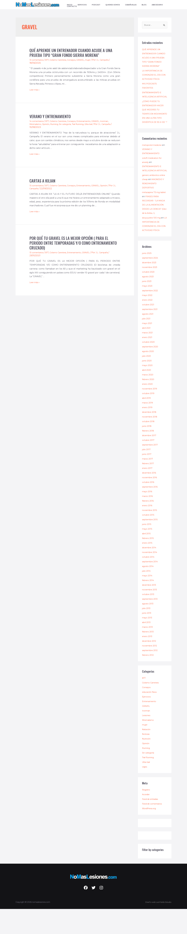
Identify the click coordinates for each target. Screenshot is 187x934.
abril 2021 (147, 353)
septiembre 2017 (150, 470)
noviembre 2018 (150, 442)
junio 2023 (147, 306)
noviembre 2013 (150, 614)
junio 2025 (147, 278)
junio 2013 (147, 638)
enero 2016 (147, 530)
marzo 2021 (148, 357)
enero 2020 (148, 409)
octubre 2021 (149, 329)
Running (56, 124)
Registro (146, 815)
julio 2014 (147, 596)
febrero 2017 (148, 488)
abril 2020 (147, 395)
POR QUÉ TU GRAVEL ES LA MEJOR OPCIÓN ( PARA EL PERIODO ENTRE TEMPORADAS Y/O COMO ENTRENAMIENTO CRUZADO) (73, 243)
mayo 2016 (147, 516)
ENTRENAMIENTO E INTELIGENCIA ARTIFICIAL (153, 101)
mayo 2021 (147, 348)
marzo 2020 (148, 399)
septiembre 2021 (150, 334)
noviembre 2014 (150, 577)
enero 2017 (148, 493)
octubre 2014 (149, 582)
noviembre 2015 (150, 535)
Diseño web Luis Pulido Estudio (157, 927)
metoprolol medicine (153, 162)
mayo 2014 (147, 600)
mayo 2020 (148, 390)
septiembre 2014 (150, 586)
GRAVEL (86, 60)
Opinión (47, 124)
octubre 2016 (149, 507)
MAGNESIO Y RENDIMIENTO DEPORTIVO (150, 208)
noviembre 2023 (150, 292)
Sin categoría (69, 124)
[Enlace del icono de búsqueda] (170, 4)
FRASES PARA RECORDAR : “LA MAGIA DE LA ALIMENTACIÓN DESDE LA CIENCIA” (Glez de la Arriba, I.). (154, 229)
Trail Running (84, 124)
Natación (146, 754)
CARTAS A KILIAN (42, 181)
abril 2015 (147, 558)
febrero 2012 (148, 680)
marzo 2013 (148, 652)
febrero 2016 (148, 526)
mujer (94, 60)
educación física (150, 717)
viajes (145, 792)
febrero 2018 (148, 456)
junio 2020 (147, 385)
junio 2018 (147, 451)
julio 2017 (147, 474)
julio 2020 (147, 381)
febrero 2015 (148, 563)
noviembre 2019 (150, 413)
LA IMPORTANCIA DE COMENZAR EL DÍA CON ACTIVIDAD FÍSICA (154, 79)
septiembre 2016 (150, 512)
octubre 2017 (149, 465)
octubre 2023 (149, 297)
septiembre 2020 (151, 371)
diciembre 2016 (150, 498)
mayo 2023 (148, 311)
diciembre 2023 (150, 287)
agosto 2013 (148, 628)
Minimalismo (35, 124)
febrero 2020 (149, 404)
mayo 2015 (147, 554)
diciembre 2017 (150, 460)
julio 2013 (147, 633)
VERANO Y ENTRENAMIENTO (50, 116)
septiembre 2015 (150, 544)
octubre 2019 (149, 418)
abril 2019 (147, 423)
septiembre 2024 (151, 283)
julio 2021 (147, 343)
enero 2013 (148, 661)
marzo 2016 (148, 521)
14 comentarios (37, 121)
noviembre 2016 (150, 502)
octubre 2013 (149, 619)
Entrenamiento (90, 121)
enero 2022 (148, 325)
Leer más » (34, 90)
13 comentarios (37, 60)
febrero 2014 (148, 605)
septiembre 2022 (151, 315)
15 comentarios (37, 185)
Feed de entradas (151, 824)
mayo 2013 (147, 642)
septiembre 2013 (150, 624)
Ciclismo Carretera (61, 60)
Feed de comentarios (153, 829)
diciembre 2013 (150, 610)
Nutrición (147, 764)
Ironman (112, 121)
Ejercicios (147, 721)
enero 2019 (148, 432)
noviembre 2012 (150, 670)
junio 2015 (147, 549)
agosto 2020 (148, 376)
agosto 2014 (148, 591)
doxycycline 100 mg (152, 243)
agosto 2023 (148, 301)
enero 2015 (147, 568)
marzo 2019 (148, 428)
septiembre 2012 (150, 675)
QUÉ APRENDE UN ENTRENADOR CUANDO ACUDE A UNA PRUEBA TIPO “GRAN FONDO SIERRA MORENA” (70, 52)
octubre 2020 (149, 367)
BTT (49, 60)
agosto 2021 (148, 339)
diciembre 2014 (150, 572)
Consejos (76, 60)
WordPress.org (150, 833)
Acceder (146, 819)
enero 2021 (148, 362)
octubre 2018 (149, 446)
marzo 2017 (148, 484)
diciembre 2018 (150, 437)
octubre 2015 (149, 540)
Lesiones (146, 740)
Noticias (146, 759)
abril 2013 (147, 647)
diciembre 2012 (150, 666)
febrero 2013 (148, 656)
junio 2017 (147, 479)
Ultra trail (97, 124)
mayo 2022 (148, 320)
